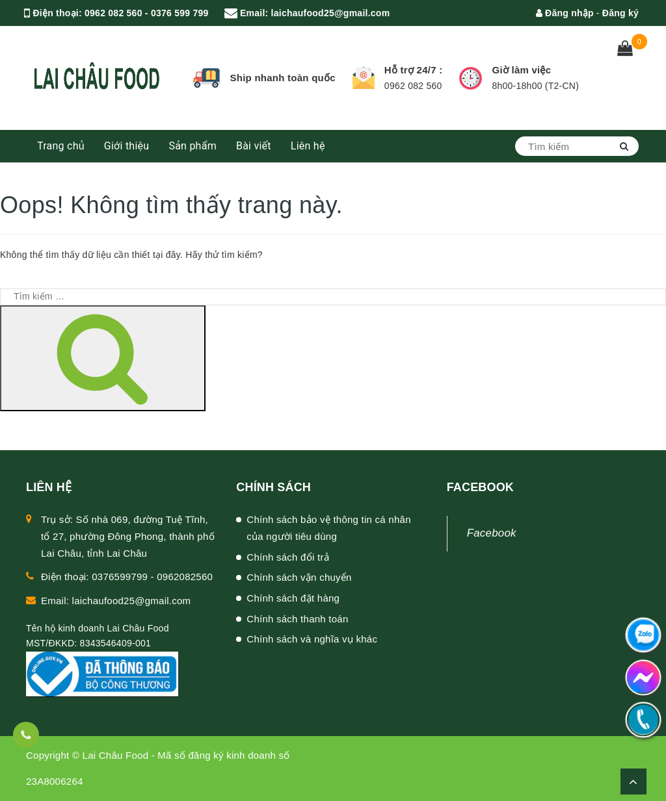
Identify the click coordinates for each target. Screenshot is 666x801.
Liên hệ (308, 146)
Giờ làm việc (521, 69)
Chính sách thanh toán (297, 618)
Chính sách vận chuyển (298, 577)
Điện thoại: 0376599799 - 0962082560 (127, 576)
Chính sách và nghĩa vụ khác (311, 638)
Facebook (491, 533)
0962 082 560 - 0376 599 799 (146, 13)
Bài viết (253, 146)
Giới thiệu (127, 146)
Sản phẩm (192, 146)
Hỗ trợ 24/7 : (413, 69)
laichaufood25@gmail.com (330, 13)
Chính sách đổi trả (287, 557)
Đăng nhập (565, 13)
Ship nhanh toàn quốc (283, 77)
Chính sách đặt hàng (293, 598)
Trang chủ (61, 146)
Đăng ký (620, 13)
